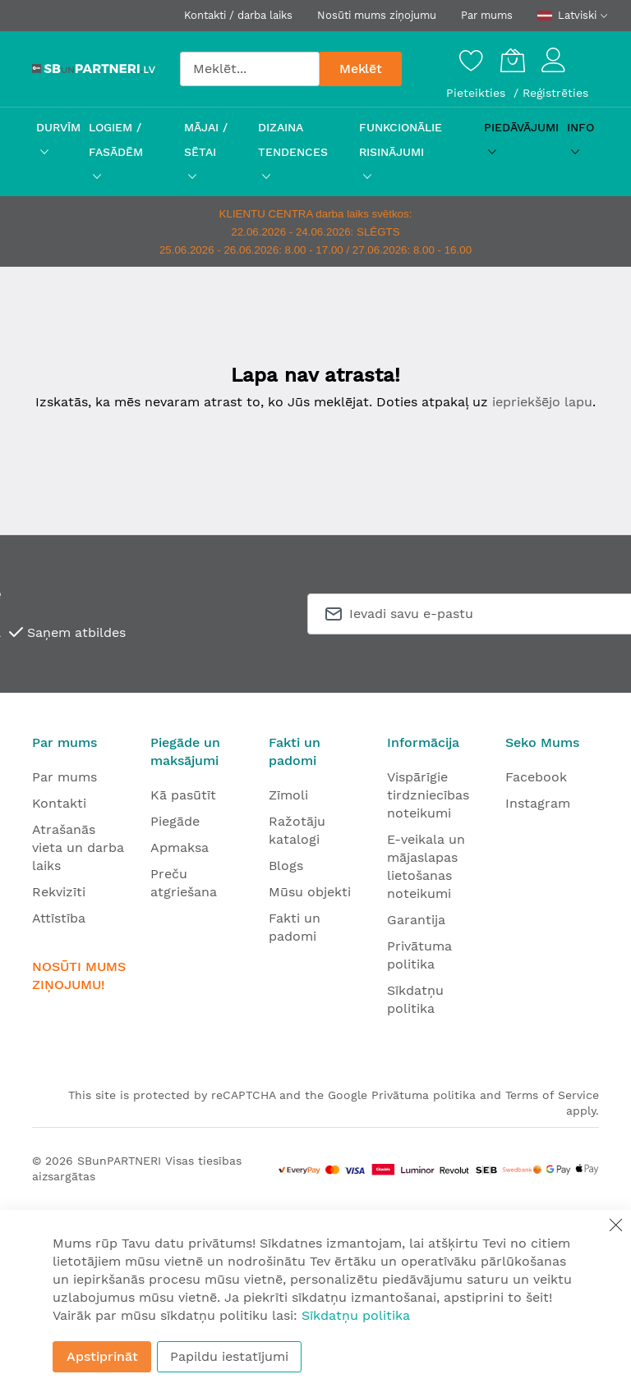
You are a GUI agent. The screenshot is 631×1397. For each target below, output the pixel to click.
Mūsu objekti (310, 892)
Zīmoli (288, 795)
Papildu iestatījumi (229, 1356)
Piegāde (175, 821)
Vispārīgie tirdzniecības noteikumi (428, 795)
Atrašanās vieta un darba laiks (78, 847)
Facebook (536, 777)
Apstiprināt (102, 1356)
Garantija (416, 920)
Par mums (487, 15)
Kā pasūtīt (183, 795)
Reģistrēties (555, 92)
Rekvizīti (58, 892)
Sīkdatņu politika (356, 1315)
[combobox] (250, 69)
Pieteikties (477, 92)
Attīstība (58, 918)
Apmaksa (179, 847)
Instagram (537, 803)
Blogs (286, 865)
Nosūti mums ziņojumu (376, 15)
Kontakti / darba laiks (238, 15)
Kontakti (59, 803)
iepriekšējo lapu (542, 402)
